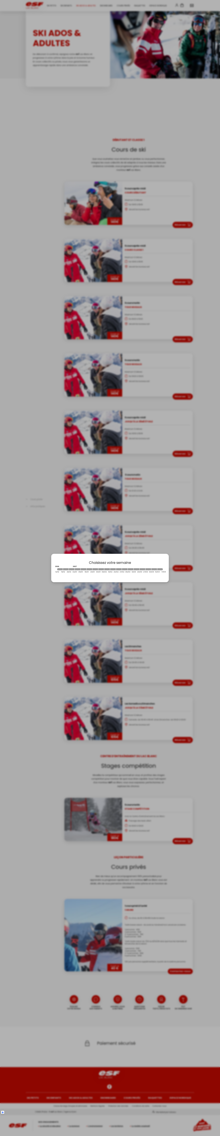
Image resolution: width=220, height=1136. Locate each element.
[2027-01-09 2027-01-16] (83, 569)
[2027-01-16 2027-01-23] (89, 569)
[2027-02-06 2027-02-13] (107, 569)
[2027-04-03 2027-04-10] (154, 569)
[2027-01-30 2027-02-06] (101, 569)
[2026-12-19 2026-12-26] (66, 569)
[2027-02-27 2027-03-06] (125, 569)
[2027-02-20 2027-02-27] (119, 569)
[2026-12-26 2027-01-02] (72, 569)
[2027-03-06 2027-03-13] (130, 569)
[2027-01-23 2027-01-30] (95, 569)
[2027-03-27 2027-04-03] (148, 569)
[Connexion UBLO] (2, 1112)
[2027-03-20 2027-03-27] (142, 569)
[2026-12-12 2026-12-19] (60, 569)
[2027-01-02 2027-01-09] (77, 569)
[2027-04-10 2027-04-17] (160, 569)
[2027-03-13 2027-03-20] (136, 569)
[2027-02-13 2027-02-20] (113, 569)
